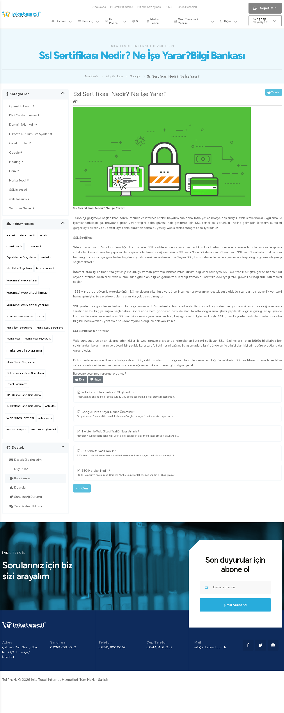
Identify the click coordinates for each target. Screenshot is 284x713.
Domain (61, 21)
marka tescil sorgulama (24, 350)
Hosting (88, 21)
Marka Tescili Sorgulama (21, 362)
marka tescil (13, 338)
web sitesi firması (20, 418)
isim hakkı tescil (45, 268)
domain (43, 235)
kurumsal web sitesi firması (27, 292)
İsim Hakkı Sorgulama (19, 268)
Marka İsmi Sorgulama (19, 327)
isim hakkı (45, 257)
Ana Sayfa (99, 7)
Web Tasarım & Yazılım (194, 21)
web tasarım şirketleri (43, 429)
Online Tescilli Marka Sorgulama (25, 373)
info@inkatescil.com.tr (210, 647)
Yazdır (273, 92)
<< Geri (82, 488)
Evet (80, 379)
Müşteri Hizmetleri (121, 7)
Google (135, 76)
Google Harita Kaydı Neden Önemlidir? (177, 414)
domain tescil (33, 246)
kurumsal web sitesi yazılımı (28, 305)
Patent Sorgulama (17, 384)
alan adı (11, 235)
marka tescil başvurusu (38, 338)
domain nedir (14, 246)
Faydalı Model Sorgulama (21, 257)
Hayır (95, 379)
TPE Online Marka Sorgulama (24, 395)
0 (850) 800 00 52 (112, 647)
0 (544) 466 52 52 (159, 647)
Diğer (229, 21)
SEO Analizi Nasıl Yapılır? (177, 453)
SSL (136, 21)
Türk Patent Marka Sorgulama (24, 405)
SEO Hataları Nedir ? (177, 473)
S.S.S (169, 7)
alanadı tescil (27, 235)
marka (40, 316)
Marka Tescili (153, 21)
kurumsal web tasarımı (20, 316)
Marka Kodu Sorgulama (50, 327)
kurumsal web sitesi (22, 280)
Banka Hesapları (187, 7)
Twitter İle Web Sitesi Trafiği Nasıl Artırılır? (177, 434)
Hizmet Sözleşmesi (149, 7)
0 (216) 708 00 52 (63, 647)
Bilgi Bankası (114, 76)
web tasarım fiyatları (17, 429)
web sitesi (50, 405)
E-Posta (116, 21)
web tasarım (45, 418)
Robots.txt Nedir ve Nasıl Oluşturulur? (177, 394)
